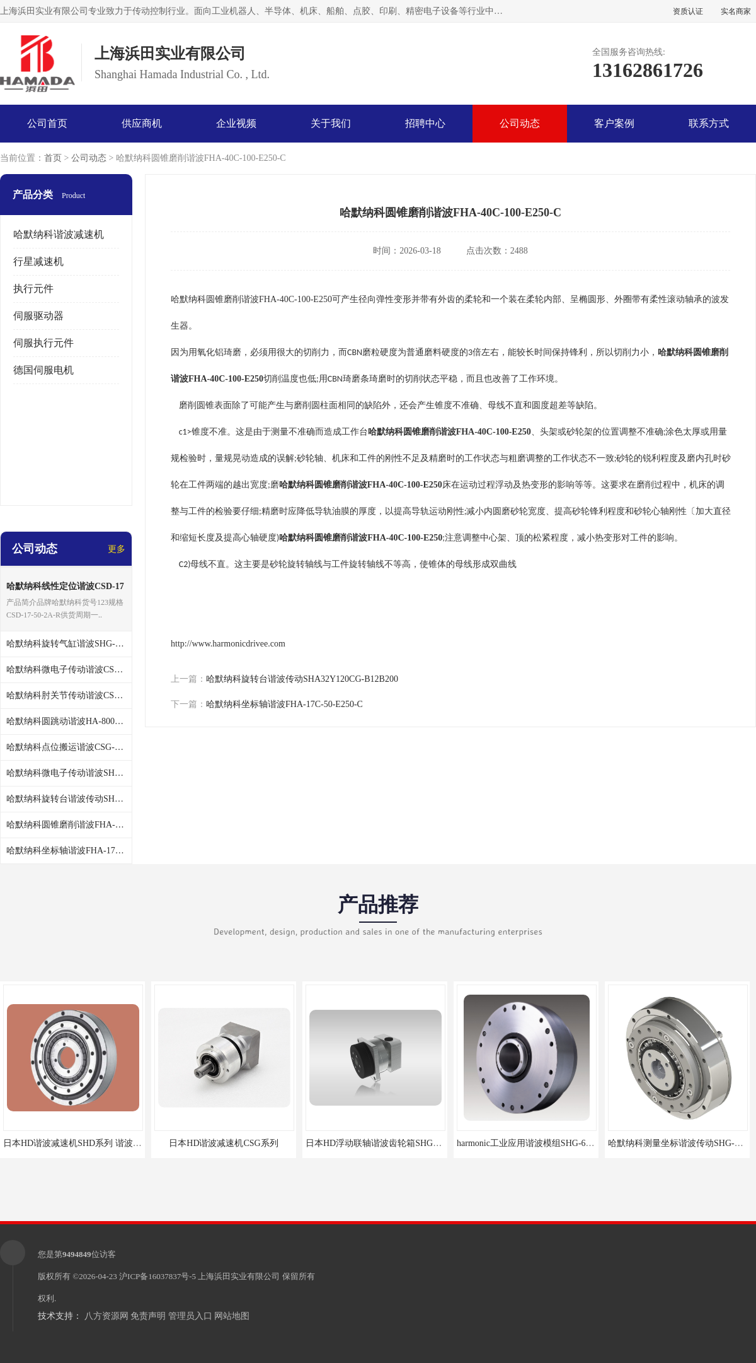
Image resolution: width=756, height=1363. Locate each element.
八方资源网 (106, 1316)
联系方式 (709, 123)
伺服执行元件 (43, 342)
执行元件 (33, 288)
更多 (116, 549)
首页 (53, 158)
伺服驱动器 (38, 315)
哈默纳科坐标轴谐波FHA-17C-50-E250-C (284, 704)
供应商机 (142, 123)
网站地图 (231, 1316)
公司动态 (520, 123)
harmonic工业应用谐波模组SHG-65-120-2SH (541, 1143)
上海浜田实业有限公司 (239, 1276)
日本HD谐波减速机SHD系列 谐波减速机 (81, 1143)
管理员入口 (190, 1316)
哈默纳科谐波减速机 (58, 234)
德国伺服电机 (43, 370)
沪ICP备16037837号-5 (157, 1276)
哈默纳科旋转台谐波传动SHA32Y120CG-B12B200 (302, 679)
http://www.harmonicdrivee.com (228, 643)
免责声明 (148, 1316)
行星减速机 (38, 261)
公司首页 (47, 123)
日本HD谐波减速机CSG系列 (223, 1143)
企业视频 (236, 123)
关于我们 (331, 123)
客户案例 (614, 123)
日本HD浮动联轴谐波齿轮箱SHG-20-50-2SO (390, 1143)
